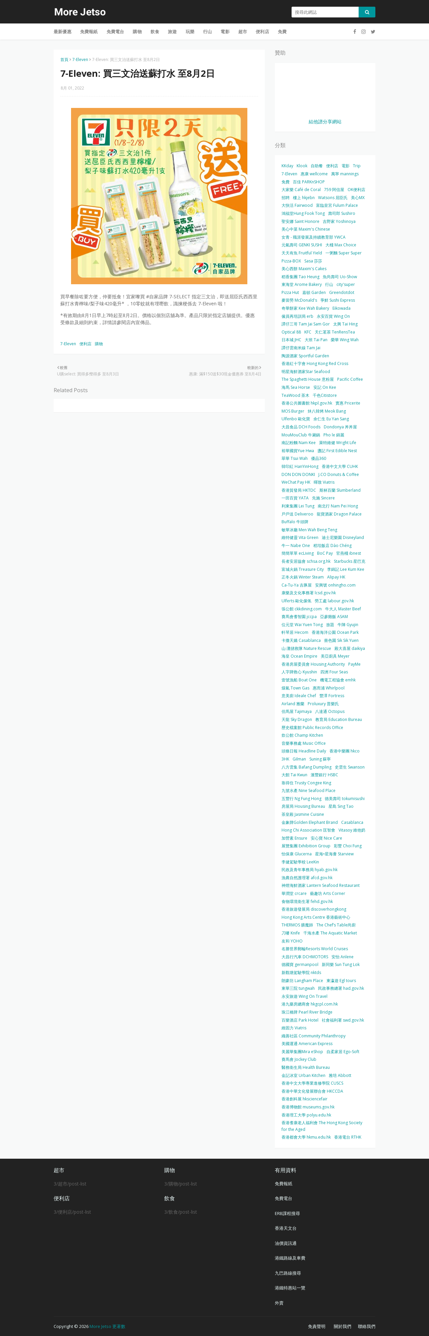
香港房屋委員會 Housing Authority (313, 664)
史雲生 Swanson (350, 767)
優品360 (318, 458)
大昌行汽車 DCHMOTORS (305, 957)
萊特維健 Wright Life (337, 442)
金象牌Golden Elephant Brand (310, 822)
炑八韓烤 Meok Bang (327, 411)
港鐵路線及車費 (290, 1258)
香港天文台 (286, 1228)
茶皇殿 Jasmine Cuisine (303, 814)
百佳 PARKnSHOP (309, 182)
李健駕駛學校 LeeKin (300, 862)
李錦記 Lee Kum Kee (345, 569)
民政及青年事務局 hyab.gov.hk (310, 869)
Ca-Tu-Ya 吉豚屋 (297, 585)
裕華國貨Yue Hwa (298, 450)
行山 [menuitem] (207, 31)
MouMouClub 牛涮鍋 (301, 435)
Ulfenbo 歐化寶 (296, 419)
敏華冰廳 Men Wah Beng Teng (309, 530)
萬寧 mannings (345, 174)
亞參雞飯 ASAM (334, 616)
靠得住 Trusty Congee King (306, 783)
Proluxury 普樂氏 (323, 704)
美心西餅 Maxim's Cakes (304, 268)
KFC (307, 332)
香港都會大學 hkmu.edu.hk (306, 1137)
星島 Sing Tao (341, 806)
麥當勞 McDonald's (299, 300)
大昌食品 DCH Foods (301, 427)
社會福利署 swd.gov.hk (343, 1020)
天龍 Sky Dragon (297, 719)
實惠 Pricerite (347, 403)
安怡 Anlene (342, 957)
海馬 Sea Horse (296, 387)
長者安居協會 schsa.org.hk (306, 561)
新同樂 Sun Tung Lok (341, 964)
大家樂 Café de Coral (301, 189)
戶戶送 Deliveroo (297, 514)
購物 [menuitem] (137, 31)
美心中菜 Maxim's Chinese (306, 229)
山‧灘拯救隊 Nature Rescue (306, 648)
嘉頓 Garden (314, 292)
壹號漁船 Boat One (299, 680)
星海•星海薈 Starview (334, 854)
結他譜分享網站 (325, 121)
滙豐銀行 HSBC (324, 775)
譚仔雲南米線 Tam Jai (301, 348)
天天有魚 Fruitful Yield (302, 253)
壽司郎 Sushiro (341, 213)
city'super (345, 284)
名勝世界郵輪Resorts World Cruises (315, 949)
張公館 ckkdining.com (302, 609)
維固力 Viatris (294, 1028)
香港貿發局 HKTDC (299, 490)
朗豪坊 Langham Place (302, 980)
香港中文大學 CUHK (340, 466)
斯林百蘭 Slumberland (340, 490)
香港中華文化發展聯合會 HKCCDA (312, 1091)
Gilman (299, 759)
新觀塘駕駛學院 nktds (301, 972)
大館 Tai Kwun (294, 775)
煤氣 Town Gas (295, 688)
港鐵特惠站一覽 (290, 1288)
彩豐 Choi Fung (348, 846)
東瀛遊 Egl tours (341, 980)
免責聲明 (316, 1326)
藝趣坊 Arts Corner (327, 893)
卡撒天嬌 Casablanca (301, 640)
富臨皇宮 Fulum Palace (337, 205)
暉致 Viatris (324, 482)
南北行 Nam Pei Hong (338, 506)
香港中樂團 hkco (344, 751)
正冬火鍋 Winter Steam (303, 577)
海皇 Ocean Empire (299, 656)
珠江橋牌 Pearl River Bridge (307, 1012)
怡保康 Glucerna (297, 854)
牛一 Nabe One (296, 545)
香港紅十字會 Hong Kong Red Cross (315, 363)
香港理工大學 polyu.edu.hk (306, 1115)
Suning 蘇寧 (320, 759)
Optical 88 (291, 332)
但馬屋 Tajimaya (297, 711)
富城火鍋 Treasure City (303, 569)
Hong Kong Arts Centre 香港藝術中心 (316, 917)
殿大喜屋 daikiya (349, 648)
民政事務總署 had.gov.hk (341, 988)
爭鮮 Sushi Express (337, 300)
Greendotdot (341, 292)
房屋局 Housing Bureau (303, 806)
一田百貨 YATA (295, 498)
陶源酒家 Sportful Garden (305, 356)
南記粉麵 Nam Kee (299, 442)
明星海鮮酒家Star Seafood (306, 371)
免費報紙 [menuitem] (89, 31)
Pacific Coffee (350, 379)
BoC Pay (325, 553)
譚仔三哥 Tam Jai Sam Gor (306, 324)
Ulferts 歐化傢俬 (296, 601)
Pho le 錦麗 (333, 435)
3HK (285, 759)
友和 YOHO (292, 941)
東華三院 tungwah (298, 988)
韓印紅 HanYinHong (300, 466)
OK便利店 (356, 189)
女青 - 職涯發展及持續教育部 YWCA (314, 237)
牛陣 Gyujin (348, 624)
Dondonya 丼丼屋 (340, 427)
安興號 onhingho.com (335, 585)
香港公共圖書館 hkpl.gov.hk (307, 403)
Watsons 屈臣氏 (333, 197)
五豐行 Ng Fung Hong (301, 798)
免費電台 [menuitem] (115, 31)
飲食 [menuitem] (154, 31)
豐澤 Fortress (331, 696)
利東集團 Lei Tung (298, 506)
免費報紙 (283, 1183)
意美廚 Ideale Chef (299, 696)
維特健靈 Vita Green (300, 537)
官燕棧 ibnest (348, 553)
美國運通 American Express (307, 1043)
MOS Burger (293, 411)
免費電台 (283, 1198)
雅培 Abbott (340, 1075)
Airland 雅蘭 (293, 704)
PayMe (354, 664)
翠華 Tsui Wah (295, 458)
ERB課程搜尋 (287, 1213)
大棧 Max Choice (340, 245)
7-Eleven (80, 59)
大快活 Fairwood (297, 205)
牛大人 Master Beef (343, 609)
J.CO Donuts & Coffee (338, 474)
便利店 (85, 344)
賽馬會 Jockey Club (299, 1059)
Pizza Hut (290, 292)
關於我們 (342, 1326)
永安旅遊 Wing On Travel (304, 996)
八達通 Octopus (330, 711)
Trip (357, 166)
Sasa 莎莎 (313, 261)
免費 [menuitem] (282, 31)
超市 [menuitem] (242, 31)
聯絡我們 (366, 1326)
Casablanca (352, 822)
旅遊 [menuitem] (172, 31)
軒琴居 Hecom (295, 632)
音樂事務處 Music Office (304, 743)
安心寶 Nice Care (326, 838)
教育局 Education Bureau (338, 719)
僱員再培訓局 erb (297, 316)
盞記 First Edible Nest (337, 450)
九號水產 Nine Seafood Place (308, 790)
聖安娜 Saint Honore (300, 221)
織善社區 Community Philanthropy (314, 1036)
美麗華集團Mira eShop (302, 1051)
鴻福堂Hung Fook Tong (303, 213)
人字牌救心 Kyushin (299, 672)
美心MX (358, 197)
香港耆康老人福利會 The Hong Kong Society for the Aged (322, 1126)
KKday (287, 166)
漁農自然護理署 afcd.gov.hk (307, 877)
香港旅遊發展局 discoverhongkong (314, 909)
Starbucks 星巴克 (349, 561)
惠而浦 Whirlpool (329, 688)
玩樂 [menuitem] (190, 31)
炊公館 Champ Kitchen (302, 735)
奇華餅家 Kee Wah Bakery (305, 308)
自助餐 (317, 166)
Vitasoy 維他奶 (352, 830)
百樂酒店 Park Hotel (300, 1020)
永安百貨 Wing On (333, 316)
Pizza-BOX (291, 261)
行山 (329, 284)
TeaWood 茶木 (295, 395)
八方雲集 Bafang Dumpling (306, 767)
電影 (346, 166)
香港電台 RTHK (347, 1137)
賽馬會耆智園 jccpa (299, 616)
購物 (99, 344)
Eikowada (341, 308)
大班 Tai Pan (316, 340)
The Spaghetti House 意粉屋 (308, 379)
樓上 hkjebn (304, 197)
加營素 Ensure (294, 838)
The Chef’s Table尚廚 (336, 925)
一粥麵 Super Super (343, 253)
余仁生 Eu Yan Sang (331, 419)
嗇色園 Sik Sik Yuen (341, 640)
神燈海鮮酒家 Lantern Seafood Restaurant (321, 885)
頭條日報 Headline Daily (304, 751)
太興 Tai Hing (345, 324)
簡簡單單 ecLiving (298, 553)
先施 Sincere (323, 498)
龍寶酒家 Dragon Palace (339, 514)
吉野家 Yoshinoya (339, 221)
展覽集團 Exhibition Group (306, 846)
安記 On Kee (324, 387)
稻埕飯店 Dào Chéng (332, 545)
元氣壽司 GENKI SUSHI (302, 245)
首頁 (64, 59)
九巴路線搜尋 (288, 1273)
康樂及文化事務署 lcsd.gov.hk (309, 593)
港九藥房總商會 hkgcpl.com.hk (310, 1004)
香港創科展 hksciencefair (304, 1099)
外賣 (279, 1303)
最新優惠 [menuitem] (62, 31)
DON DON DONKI (298, 474)
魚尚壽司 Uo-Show (340, 277)
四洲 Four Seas (334, 672)
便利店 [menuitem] (262, 31)
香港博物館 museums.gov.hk (308, 1107)
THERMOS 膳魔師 (297, 925)
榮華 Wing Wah (345, 340)
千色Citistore (325, 395)
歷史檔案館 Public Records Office (312, 727)
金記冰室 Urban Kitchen (303, 1075)
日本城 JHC (291, 340)
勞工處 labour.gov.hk (334, 601)
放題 (330, 624)
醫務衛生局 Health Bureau (306, 1067)
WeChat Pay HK (296, 482)
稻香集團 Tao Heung (300, 277)
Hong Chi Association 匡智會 (308, 830)
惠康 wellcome (314, 174)
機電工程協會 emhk (338, 680)
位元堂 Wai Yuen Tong (302, 624)
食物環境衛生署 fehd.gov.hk (307, 901)
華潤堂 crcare (294, 893)
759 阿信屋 (334, 189)
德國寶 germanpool (300, 964)
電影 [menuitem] (225, 31)
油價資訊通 (286, 1243)
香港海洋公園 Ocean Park (335, 632)
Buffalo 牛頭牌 (295, 522)
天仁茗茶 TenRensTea (335, 332)
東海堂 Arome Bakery (302, 284)
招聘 (286, 197)
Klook (302, 166)
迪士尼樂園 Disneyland (343, 537)
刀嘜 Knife (291, 933)
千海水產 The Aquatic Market (330, 933)
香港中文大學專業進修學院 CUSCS (312, 1083)
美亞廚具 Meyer (335, 656)
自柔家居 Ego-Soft (342, 1051)
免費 (286, 182)
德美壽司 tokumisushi (345, 798)
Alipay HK (336, 577)
